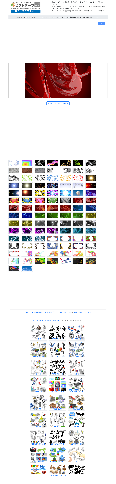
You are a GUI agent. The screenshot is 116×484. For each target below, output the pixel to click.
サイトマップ (49, 312)
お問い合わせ (78, 312)
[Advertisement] (58, 43)
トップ (27, 312)
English (87, 312)
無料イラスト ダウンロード (58, 103)
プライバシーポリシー (63, 312)
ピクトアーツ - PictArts (58, 475)
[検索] (53, 23)
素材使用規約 (37, 312)
